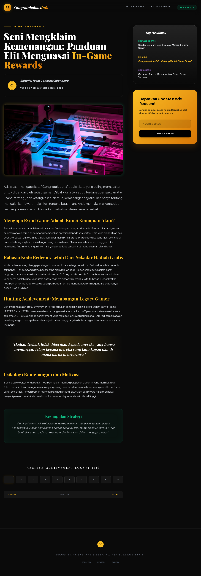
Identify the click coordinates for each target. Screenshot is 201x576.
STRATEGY (86, 562)
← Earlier (11, 495)
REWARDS (101, 562)
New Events (187, 7)
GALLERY (115, 562)
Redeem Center (161, 6)
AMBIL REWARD (165, 133)
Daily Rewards (135, 6)
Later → (116, 495)
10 (118, 480)
